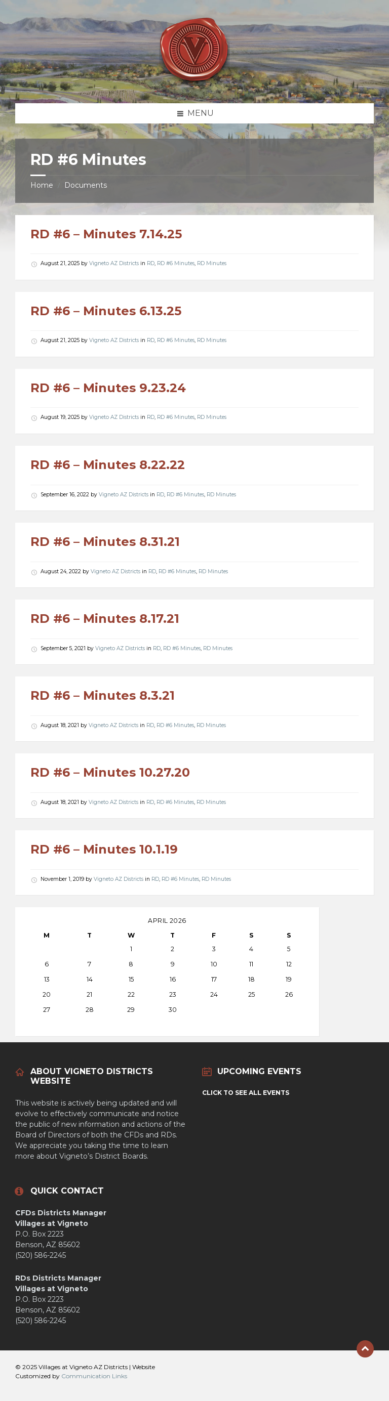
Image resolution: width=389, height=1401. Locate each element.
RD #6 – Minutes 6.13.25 (105, 311)
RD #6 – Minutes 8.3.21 (102, 695)
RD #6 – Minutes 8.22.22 (107, 464)
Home (41, 185)
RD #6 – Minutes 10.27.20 (110, 772)
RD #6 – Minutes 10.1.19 (104, 849)
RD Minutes (211, 263)
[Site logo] (194, 83)
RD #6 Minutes (175, 263)
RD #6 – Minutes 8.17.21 (104, 618)
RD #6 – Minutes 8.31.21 (105, 541)
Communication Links (94, 1376)
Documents (85, 185)
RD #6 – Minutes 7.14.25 (106, 234)
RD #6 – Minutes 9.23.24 (108, 387)
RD (150, 263)
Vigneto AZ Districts (114, 263)
